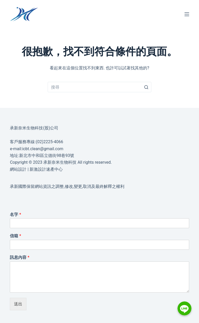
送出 (18, 303)
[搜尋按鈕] (146, 87)
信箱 (15, 235)
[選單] (186, 14)
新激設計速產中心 (46, 169)
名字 (15, 214)
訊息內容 (19, 257)
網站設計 (18, 169)
